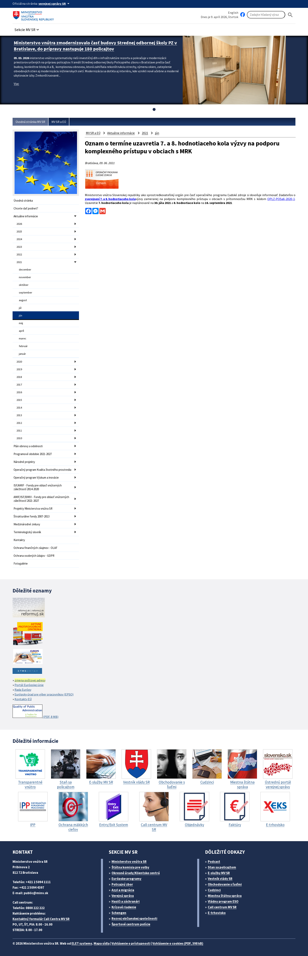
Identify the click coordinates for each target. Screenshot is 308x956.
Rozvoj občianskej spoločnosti (134, 918)
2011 (19, 430)
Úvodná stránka (23, 200)
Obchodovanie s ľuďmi (225, 884)
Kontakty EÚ (23, 699)
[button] (27, 28)
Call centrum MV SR (222, 907)
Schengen (119, 913)
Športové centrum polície (131, 924)
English (233, 13)
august (23, 300)
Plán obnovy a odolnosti (28, 446)
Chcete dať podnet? (26, 208)
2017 (19, 384)
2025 (19, 231)
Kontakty (19, 540)
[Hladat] (290, 14)
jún (20, 315)
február (23, 346)
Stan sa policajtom (222, 867)
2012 (19, 423)
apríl (21, 331)
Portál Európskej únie (29, 685)
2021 (19, 262)
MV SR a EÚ (58, 122)
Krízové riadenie (124, 907)
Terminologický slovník (27, 532)
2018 (19, 377)
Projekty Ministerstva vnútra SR (33, 508)
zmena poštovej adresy (30, 680)
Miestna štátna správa (225, 896)
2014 (19, 407)
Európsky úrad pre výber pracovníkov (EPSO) (44, 694)
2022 (19, 254)
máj (21, 323)
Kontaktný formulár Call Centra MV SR (41, 919)
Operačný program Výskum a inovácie (36, 477)
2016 (19, 392)
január (22, 354)
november (25, 277)
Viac (16, 84)
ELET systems (82, 943)
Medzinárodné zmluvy (27, 524)
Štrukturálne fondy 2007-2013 (32, 516)
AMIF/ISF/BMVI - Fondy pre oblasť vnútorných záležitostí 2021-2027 (41, 499)
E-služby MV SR (219, 873)
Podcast (214, 861)
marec (22, 338)
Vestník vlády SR (220, 878)
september (25, 292)
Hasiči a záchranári (126, 901)
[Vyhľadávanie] (266, 14)
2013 (19, 415)
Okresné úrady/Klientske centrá (136, 873)
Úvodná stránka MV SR (30, 122)
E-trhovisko (217, 913)
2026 (19, 224)
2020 (19, 361)
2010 (19, 438)
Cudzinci (214, 890)
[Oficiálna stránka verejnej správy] (54, 3)
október (23, 285)
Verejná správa (123, 896)
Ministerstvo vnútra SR (129, 861)
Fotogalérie (21, 563)
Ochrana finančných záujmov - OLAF (35, 548)
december (25, 269)
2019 (19, 369)
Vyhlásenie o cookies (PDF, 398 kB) (177, 943)
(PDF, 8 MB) (35, 712)
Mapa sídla (102, 943)
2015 (19, 400)
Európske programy (126, 878)
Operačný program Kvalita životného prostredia (42, 470)
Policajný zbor (122, 884)
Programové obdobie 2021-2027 (33, 454)
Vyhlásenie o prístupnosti (131, 943)
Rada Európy (23, 690)
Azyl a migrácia (123, 890)
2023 (19, 247)
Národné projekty (24, 462)
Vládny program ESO (223, 901)
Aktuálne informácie (26, 216)
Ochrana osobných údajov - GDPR (34, 556)
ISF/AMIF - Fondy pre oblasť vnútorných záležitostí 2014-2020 (38, 487)
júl (20, 308)
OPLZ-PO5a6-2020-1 (281, 199)
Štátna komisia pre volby (130, 867)
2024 (19, 239)
